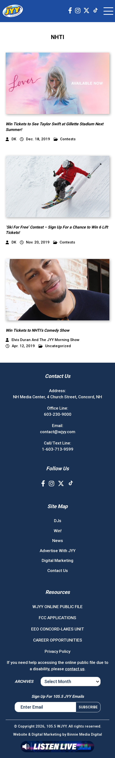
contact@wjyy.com (57, 431)
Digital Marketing (57, 560)
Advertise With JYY (58, 550)
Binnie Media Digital (84, 734)
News (57, 540)
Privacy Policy (57, 651)
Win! (58, 530)
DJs (57, 520)
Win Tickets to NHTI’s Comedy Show (37, 330)
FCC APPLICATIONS (57, 617)
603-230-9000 (57, 414)
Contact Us (57, 570)
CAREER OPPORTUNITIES (57, 640)
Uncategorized (54, 346)
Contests (65, 139)
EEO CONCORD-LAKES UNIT (57, 629)
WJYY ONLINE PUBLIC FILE (57, 606)
